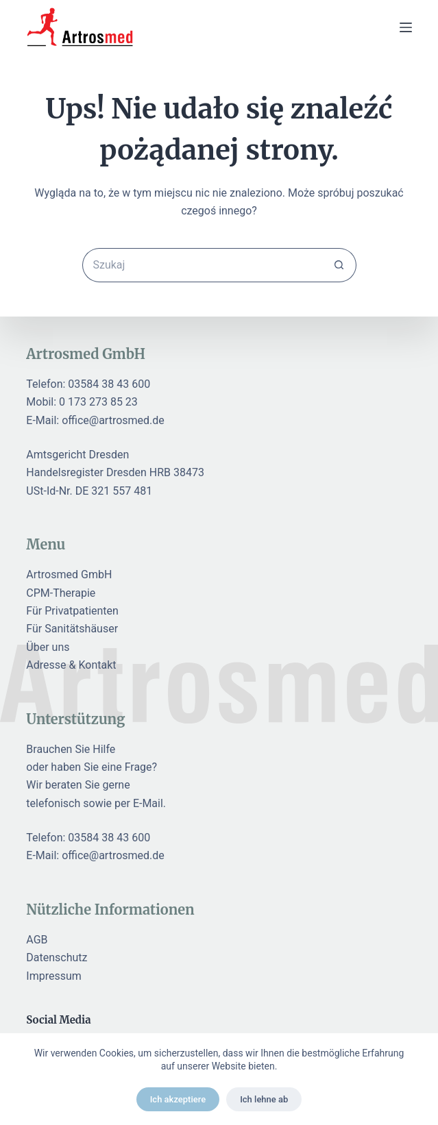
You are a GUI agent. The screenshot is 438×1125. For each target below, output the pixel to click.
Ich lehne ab (264, 1099)
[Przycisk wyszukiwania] (339, 265)
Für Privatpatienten (72, 610)
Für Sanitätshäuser (72, 628)
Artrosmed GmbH (69, 574)
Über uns (47, 647)
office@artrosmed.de (113, 420)
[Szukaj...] (202, 265)
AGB (36, 939)
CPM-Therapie (60, 592)
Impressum (54, 975)
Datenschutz (56, 957)
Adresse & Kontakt (71, 664)
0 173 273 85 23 (98, 401)
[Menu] (406, 27)
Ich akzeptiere (178, 1099)
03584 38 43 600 (109, 384)
